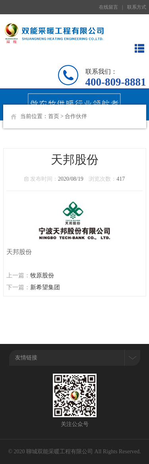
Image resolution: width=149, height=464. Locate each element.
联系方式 (136, 7)
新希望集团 (45, 287)
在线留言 (108, 7)
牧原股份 (42, 275)
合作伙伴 (76, 116)
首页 (53, 116)
